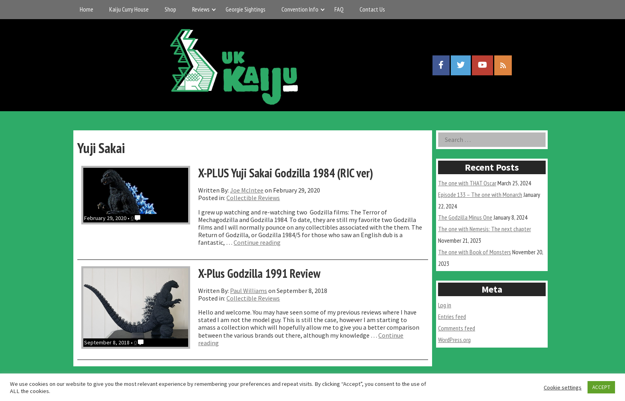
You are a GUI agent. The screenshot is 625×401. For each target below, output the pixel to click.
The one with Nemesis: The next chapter (484, 229)
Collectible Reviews (253, 198)
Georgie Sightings (245, 9)
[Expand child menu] (214, 9)
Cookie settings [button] (563, 387)
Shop (170, 9)
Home (86, 9)
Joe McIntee (246, 190)
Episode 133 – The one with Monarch (480, 195)
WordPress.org (454, 340)
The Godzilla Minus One (465, 217)
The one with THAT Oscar (467, 183)
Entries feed (452, 316)
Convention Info (299, 9)
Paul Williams (248, 291)
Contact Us (372, 9)
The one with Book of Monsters (474, 252)
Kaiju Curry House (129, 9)
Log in (444, 305)
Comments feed (456, 328)
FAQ (339, 9)
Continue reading (257, 242)
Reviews (201, 9)
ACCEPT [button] (601, 387)
